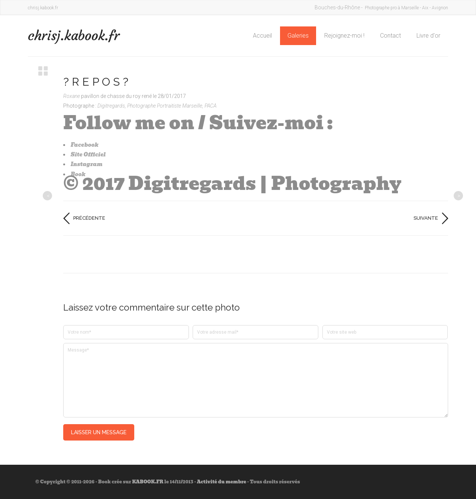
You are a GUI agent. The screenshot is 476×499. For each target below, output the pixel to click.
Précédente (89, 218)
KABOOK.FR (147, 481)
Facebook (85, 145)
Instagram (87, 164)
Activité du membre (221, 481)
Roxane (72, 96)
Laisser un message (98, 432)
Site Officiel (88, 154)
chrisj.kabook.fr (74, 35)
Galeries (298, 35)
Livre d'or (428, 35)
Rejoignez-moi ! (344, 35)
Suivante (426, 218)
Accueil (262, 35)
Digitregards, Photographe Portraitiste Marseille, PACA (156, 106)
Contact (390, 35)
